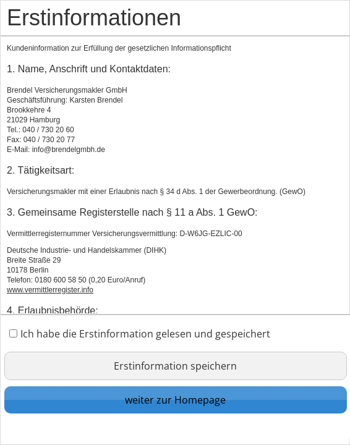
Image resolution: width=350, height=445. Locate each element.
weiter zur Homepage (175, 400)
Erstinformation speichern (175, 366)
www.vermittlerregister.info (50, 290)
